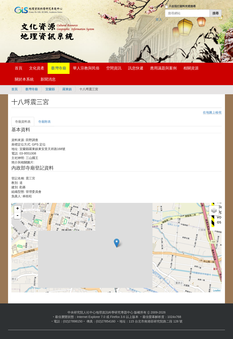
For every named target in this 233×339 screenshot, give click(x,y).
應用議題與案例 (163, 68)
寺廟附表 (44, 121)
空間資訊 (113, 68)
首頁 (18, 68)
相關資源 (191, 68)
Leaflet (216, 290)
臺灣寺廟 (58, 68)
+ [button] (17, 209)
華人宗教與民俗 (86, 68)
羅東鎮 (67, 89)
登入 (159, 19)
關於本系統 (24, 79)
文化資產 (36, 68)
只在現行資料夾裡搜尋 (182, 6)
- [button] (17, 215)
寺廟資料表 (23, 121)
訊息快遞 (135, 68)
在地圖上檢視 (212, 112)
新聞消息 (48, 79)
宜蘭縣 (50, 89)
